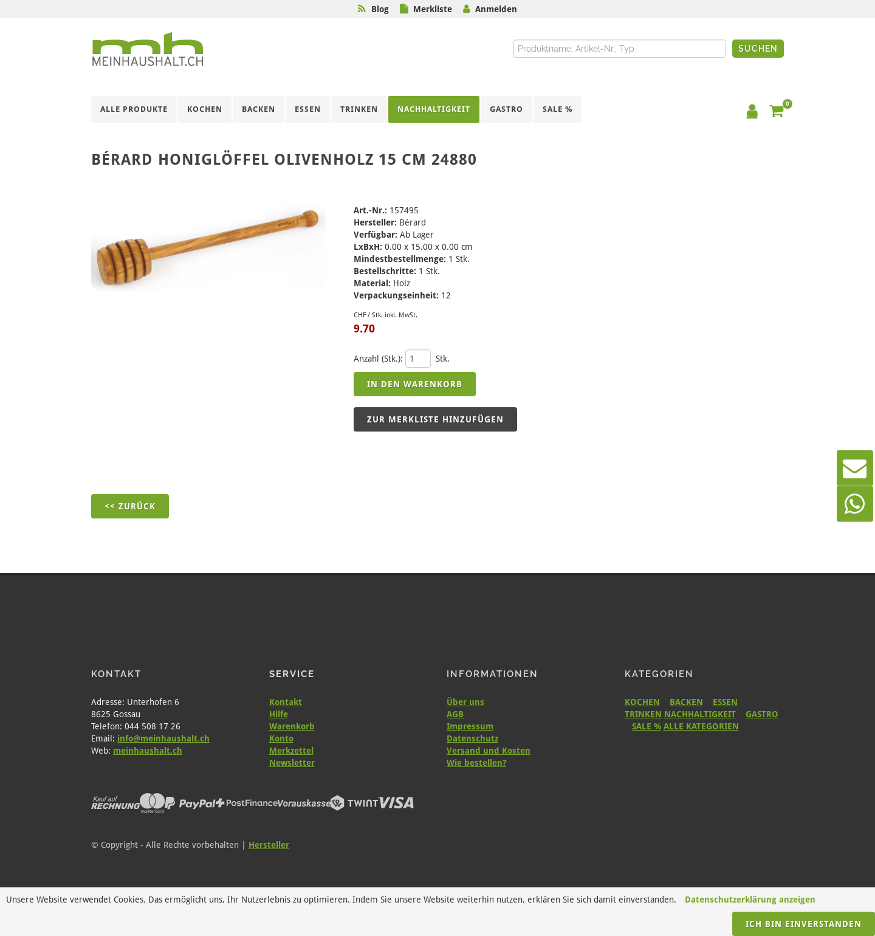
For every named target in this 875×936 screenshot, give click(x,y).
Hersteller (269, 845)
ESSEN (725, 702)
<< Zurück (130, 506)
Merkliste (432, 9)
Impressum (470, 726)
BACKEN (686, 702)
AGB (455, 714)
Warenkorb (292, 726)
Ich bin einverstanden (804, 924)
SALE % (646, 726)
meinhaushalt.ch (147, 750)
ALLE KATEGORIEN (701, 726)
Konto (281, 738)
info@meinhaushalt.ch (163, 738)
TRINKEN (643, 714)
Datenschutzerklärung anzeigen (750, 899)
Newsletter (292, 763)
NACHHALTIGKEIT (700, 714)
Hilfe (278, 714)
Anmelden (496, 9)
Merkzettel (291, 750)
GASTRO (762, 714)
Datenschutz (472, 738)
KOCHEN (642, 702)
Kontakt (285, 702)
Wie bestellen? (476, 763)
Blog (380, 9)
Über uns (465, 702)
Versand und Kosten (488, 750)
